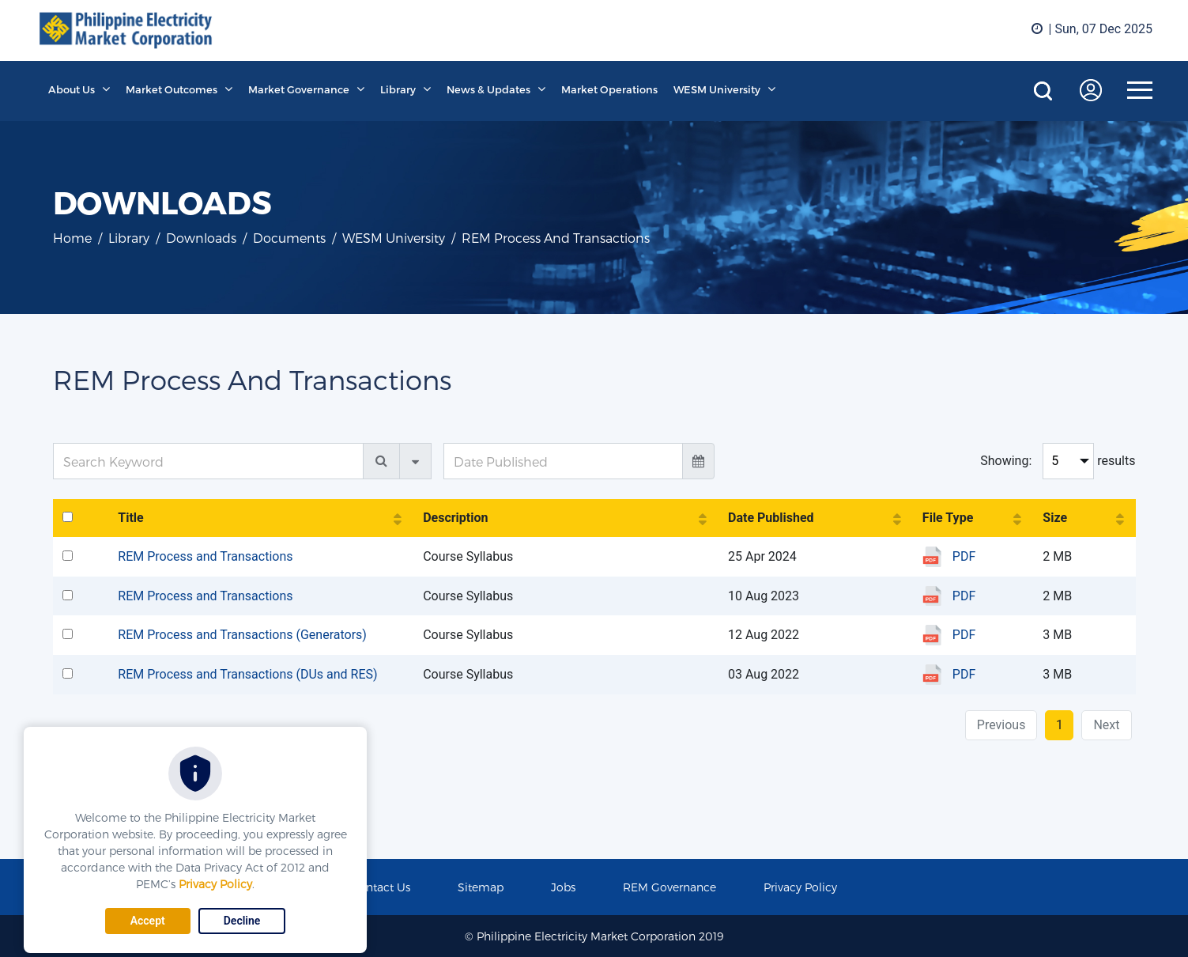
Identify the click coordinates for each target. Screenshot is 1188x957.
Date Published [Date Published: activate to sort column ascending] (771, 517)
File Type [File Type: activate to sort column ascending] (947, 517)
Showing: (1005, 460)
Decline (242, 920)
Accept (147, 920)
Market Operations (609, 89)
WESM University (716, 89)
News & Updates (488, 89)
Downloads (201, 237)
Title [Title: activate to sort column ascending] (130, 517)
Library (398, 89)
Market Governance (298, 89)
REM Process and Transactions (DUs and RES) (247, 674)
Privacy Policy (215, 884)
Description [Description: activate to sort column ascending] (455, 517)
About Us (71, 89)
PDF (963, 556)
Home (72, 237)
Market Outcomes (171, 89)
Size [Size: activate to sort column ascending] (1055, 517)
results (1116, 460)
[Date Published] (563, 461)
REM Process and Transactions (205, 556)
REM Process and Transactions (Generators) (242, 634)
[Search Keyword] (208, 461)
